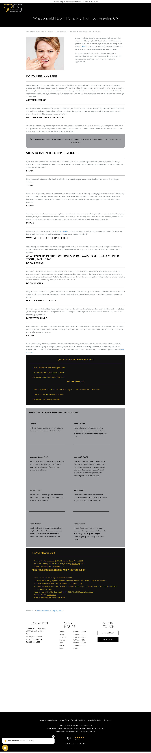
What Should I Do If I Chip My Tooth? (50, 611)
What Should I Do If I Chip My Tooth (89, 32)
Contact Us (107, 720)
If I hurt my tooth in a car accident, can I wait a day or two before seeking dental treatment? (67, 389)
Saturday (75, 645)
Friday (75, 642)
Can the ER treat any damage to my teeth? (49, 394)
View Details (51, 595)
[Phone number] (108, 632)
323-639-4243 (61, 231)
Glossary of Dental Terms (69, 561)
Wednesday (75, 637)
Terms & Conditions (78, 720)
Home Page (76, 564)
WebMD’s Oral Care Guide (50, 566)
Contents (50, 32)
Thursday (75, 640)
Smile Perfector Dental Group (35, 32)
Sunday (75, 648)
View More (73, 32)
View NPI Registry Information (83, 592)
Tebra (84, 744)
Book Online (108, 640)
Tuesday (75, 634)
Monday (75, 631)
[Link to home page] (11, 7)
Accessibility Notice (94, 720)
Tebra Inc (54, 720)
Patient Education (61, 32)
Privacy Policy (64, 720)
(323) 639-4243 (83, 46)
